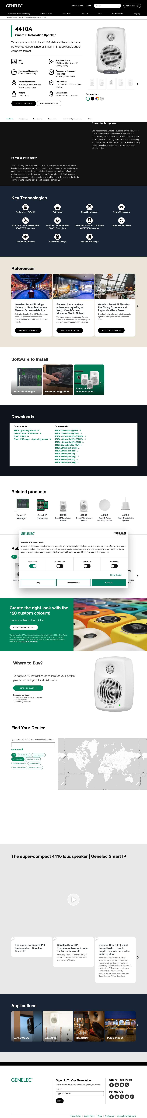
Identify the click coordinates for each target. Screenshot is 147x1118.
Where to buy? (78, 6)
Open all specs (23, 103)
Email (58, 1089)
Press (100, 1116)
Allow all (108, 582)
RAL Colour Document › (29, 641)
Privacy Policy (75, 1116)
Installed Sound (46, 14)
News (100, 14)
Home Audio (66, 14)
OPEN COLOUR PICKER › (23, 627)
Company (136, 14)
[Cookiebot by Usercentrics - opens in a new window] (115, 533)
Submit (59, 1101)
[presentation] (138, 84)
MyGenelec (130, 6)
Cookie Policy (89, 1116)
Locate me (17, 749)
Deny (38, 582)
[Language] (88, 5)
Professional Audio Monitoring (18, 14)
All (14, 556)
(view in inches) (30, 87)
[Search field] (107, 6)
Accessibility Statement (126, 1116)
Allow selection (73, 582)
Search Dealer (28, 688)
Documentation (49, 103)
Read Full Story (28, 330)
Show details (115, 575)
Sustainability (117, 14)
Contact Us (109, 1116)
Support (85, 14)
